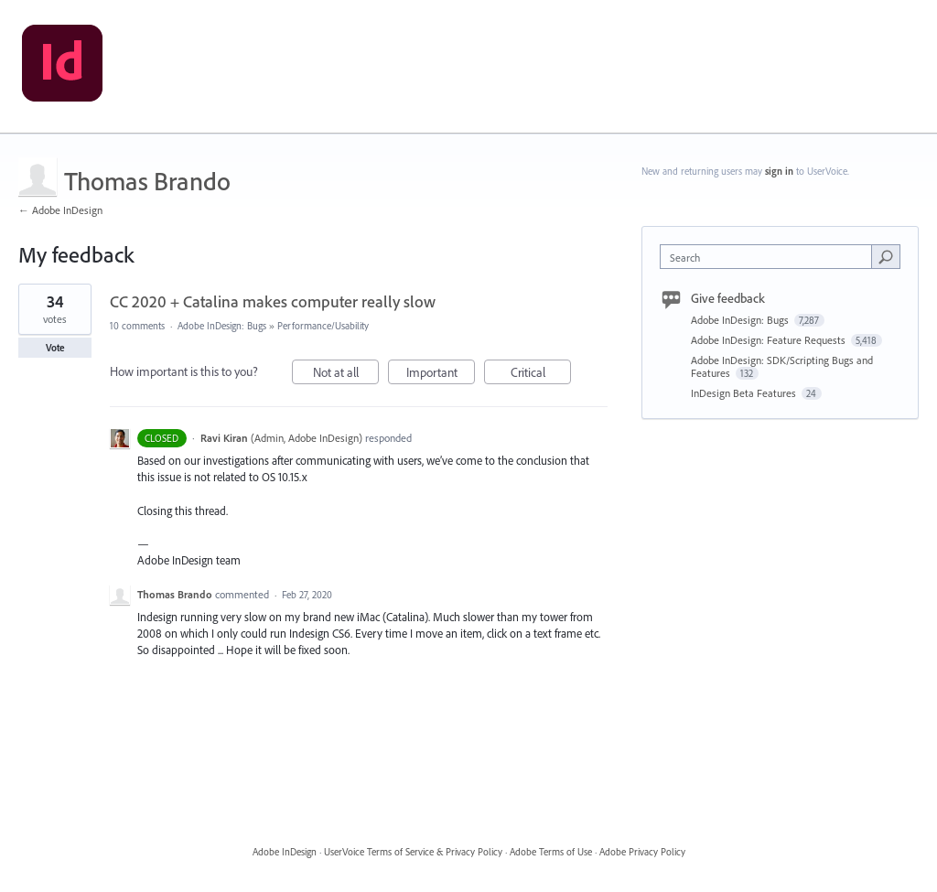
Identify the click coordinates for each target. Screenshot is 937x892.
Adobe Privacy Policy (642, 851)
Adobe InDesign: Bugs (222, 325)
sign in (779, 171)
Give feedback (728, 298)
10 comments (137, 325)
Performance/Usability (323, 325)
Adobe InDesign (285, 851)
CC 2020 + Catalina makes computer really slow (273, 301)
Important (441, 374)
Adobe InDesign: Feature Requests (769, 340)
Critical (541, 374)
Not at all (346, 374)
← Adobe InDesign (60, 210)
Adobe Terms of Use (551, 851)
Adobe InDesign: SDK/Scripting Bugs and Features (782, 366)
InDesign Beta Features (745, 393)
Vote (55, 347)
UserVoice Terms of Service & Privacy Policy (413, 851)
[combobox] (770, 256)
